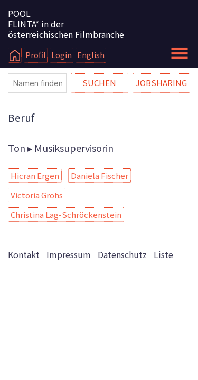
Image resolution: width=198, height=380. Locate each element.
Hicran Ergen (35, 175)
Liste (163, 254)
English (91, 54)
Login (61, 54)
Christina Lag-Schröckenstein (66, 214)
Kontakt (24, 254)
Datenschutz (122, 254)
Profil (35, 54)
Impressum (68, 254)
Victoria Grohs (37, 195)
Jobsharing (161, 82)
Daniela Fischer (99, 175)
